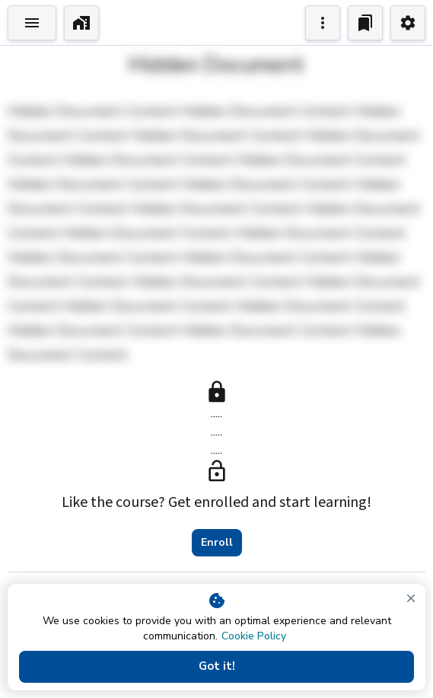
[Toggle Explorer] (32, 22)
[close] (411, 598)
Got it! (216, 667)
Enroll (217, 542)
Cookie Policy (253, 636)
